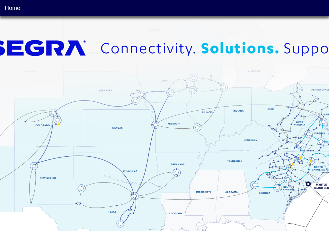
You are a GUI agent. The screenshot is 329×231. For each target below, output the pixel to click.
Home (12, 8)
